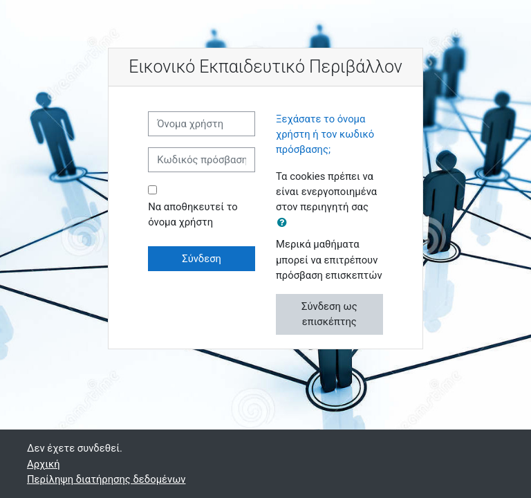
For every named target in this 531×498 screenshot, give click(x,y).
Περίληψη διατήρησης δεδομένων (106, 479)
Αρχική (43, 464)
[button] (285, 222)
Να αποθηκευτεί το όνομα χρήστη (193, 214)
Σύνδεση (201, 258)
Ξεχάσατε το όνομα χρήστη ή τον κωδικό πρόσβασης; (325, 134)
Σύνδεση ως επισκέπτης (329, 314)
